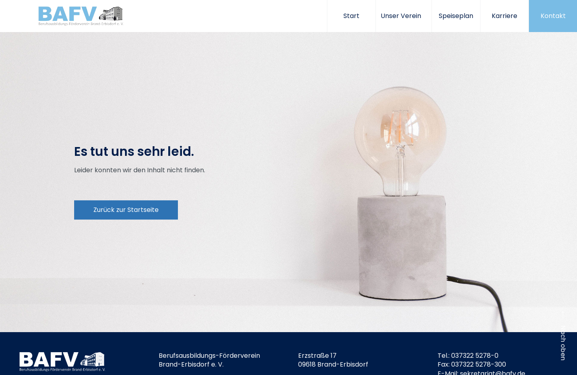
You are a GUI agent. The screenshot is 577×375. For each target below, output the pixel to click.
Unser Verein (404, 15)
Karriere (504, 15)
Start (351, 15)
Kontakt (553, 15)
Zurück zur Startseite (126, 209)
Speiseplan (456, 15)
